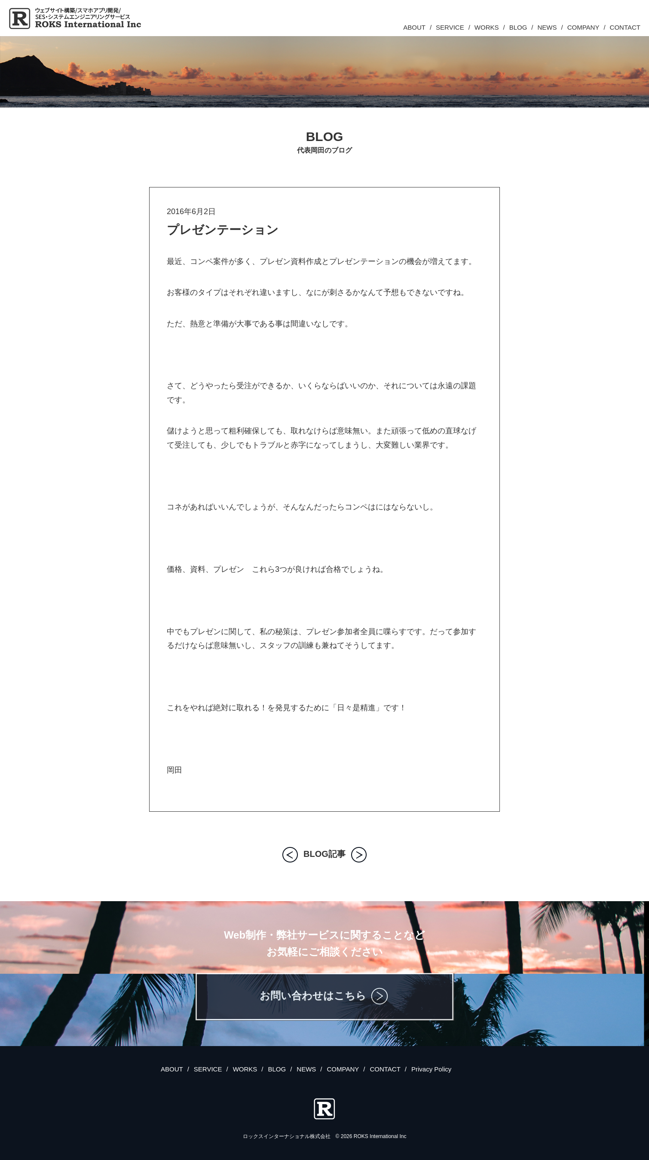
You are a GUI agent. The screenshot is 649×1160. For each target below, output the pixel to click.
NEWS (547, 27)
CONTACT (625, 27)
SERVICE (450, 27)
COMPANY (583, 27)
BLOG (518, 27)
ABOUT (414, 27)
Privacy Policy (431, 1069)
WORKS (487, 27)
